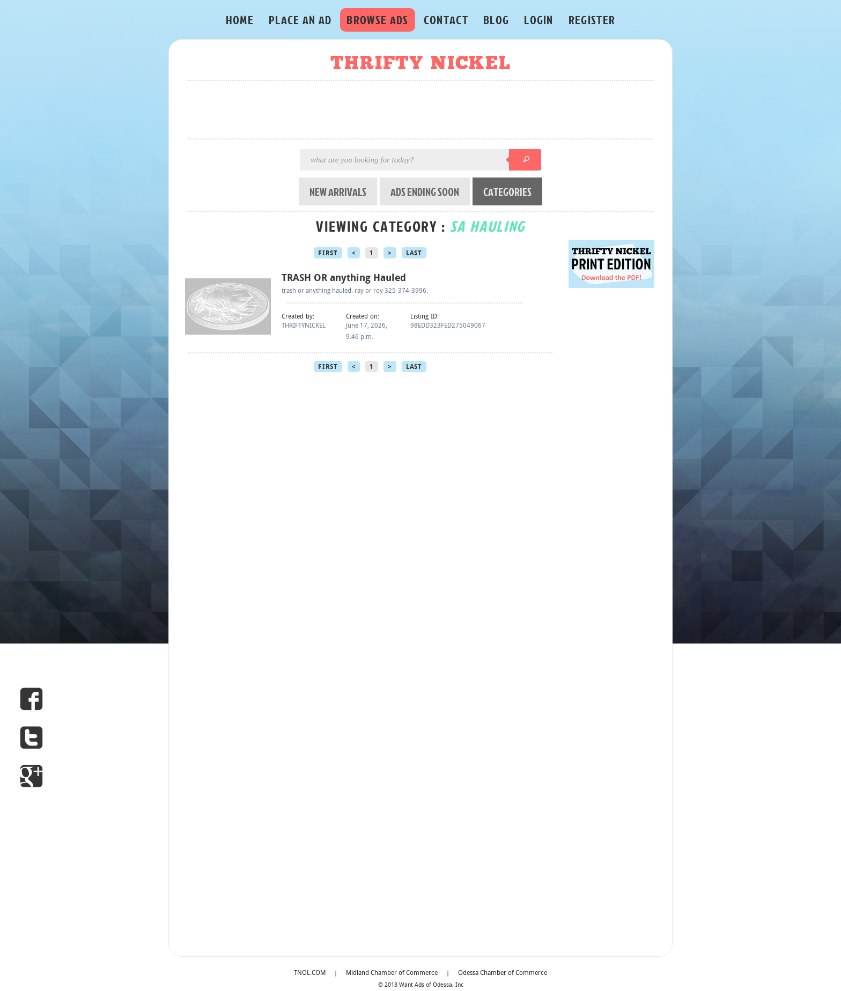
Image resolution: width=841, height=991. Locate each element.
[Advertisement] (424, 110)
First (328, 253)
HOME (240, 19)
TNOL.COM (310, 973)
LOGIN (539, 19)
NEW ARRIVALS (337, 191)
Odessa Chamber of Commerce (502, 973)
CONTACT (446, 19)
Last (414, 253)
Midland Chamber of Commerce (392, 973)
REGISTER (592, 19)
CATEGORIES (507, 191)
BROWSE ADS (377, 19)
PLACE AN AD (300, 19)
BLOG (496, 19)
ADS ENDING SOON (424, 191)
